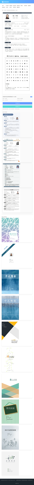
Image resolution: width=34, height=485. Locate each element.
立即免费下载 (17, 103)
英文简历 (14, 5)
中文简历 (7, 5)
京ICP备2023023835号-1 (4, 480)
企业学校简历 (11, 7)
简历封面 (18, 5)
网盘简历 (18, 7)
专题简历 (29, 5)
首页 (3, 10)
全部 (3, 5)
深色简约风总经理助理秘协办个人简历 (12, 10)
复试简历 (3, 7)
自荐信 (21, 5)
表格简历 (10, 5)
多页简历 (25, 5)
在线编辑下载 (17, 106)
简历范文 (14, 7)
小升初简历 (7, 7)
